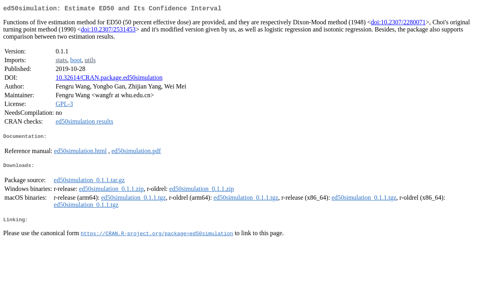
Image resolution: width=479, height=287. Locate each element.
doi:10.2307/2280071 (398, 23)
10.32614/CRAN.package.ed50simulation (108, 79)
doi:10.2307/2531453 (108, 31)
